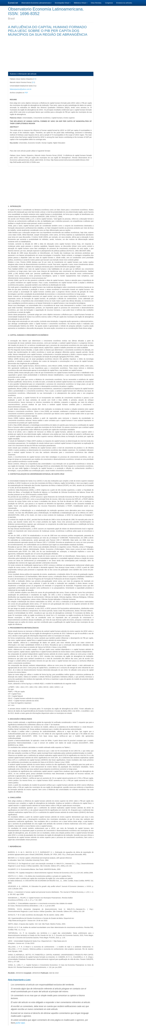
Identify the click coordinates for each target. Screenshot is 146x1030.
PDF (26, 93)
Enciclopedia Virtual (63, 3)
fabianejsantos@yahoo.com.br (20, 89)
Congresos (109, 3)
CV (34, 79)
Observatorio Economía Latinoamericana (36, 3)
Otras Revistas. (96, 3)
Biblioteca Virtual (80, 3)
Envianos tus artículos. (124, 3)
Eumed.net (13, 3)
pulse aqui (20, 1023)
